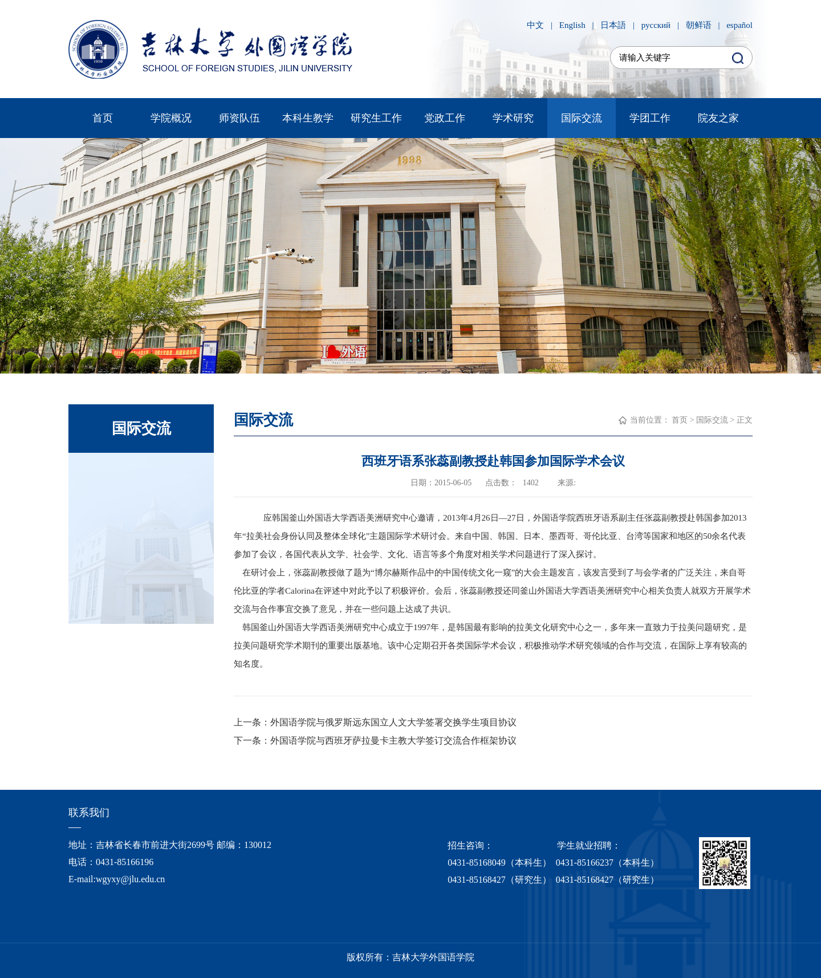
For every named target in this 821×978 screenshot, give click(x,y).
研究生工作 (376, 118)
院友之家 (718, 118)
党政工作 (444, 118)
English (572, 25)
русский (655, 25)
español (739, 25)
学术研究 (513, 118)
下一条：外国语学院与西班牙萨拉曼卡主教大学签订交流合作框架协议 (375, 740)
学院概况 (171, 118)
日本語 (613, 25)
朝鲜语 (699, 25)
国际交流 (581, 118)
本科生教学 (308, 118)
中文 (535, 25)
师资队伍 (239, 118)
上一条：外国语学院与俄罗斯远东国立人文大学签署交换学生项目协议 (375, 722)
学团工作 (649, 118)
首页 (102, 118)
